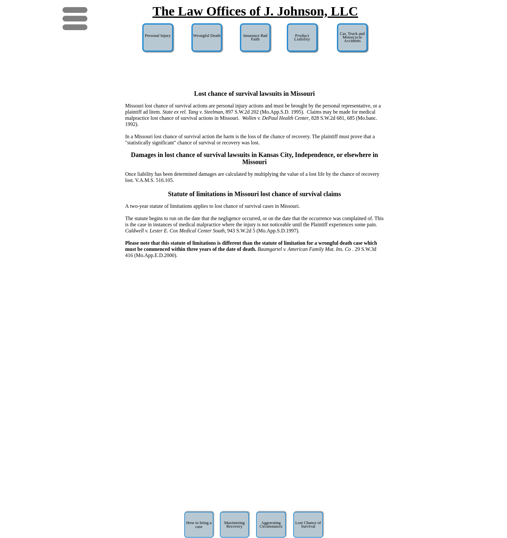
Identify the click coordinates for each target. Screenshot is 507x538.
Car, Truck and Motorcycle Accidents (352, 37)
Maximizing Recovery (234, 524)
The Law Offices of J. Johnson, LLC (255, 11)
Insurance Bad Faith (255, 37)
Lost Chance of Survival (308, 524)
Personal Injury (158, 35)
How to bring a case (198, 524)
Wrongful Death (206, 35)
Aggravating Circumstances (271, 525)
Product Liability (302, 37)
